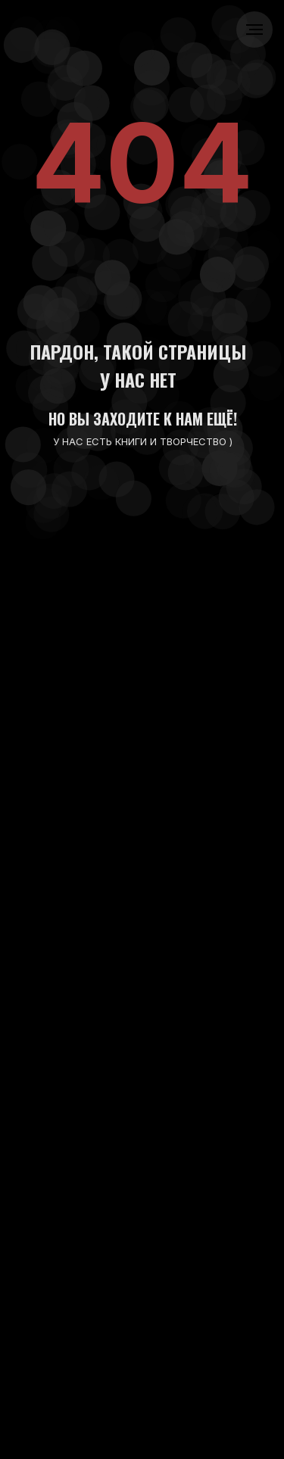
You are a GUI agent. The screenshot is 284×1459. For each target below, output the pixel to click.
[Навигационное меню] (254, 29)
